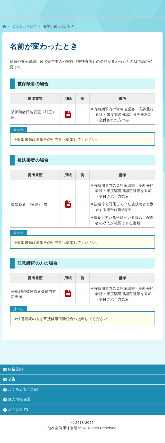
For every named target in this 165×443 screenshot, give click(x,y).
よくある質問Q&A (21, 389)
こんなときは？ (24, 26)
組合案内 (13, 369)
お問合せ (15, 409)
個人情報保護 (17, 399)
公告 (9, 379)
